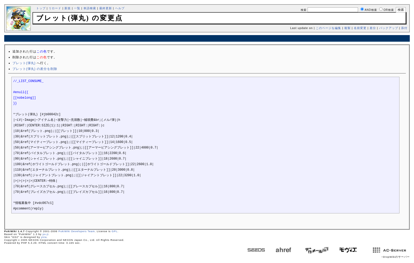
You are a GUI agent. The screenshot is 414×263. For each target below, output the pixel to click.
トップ (41, 8)
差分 (373, 28)
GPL (114, 231)
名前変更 (360, 28)
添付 (404, 28)
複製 (347, 28)
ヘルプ (120, 8)
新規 (67, 8)
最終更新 (105, 8)
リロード (55, 8)
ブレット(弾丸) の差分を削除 (34, 69)
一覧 (77, 8)
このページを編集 (328, 28)
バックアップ (388, 28)
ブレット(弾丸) (24, 63)
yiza (44, 237)
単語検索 (89, 8)
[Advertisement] (207, 38)
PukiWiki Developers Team (76, 231)
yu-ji (46, 234)
